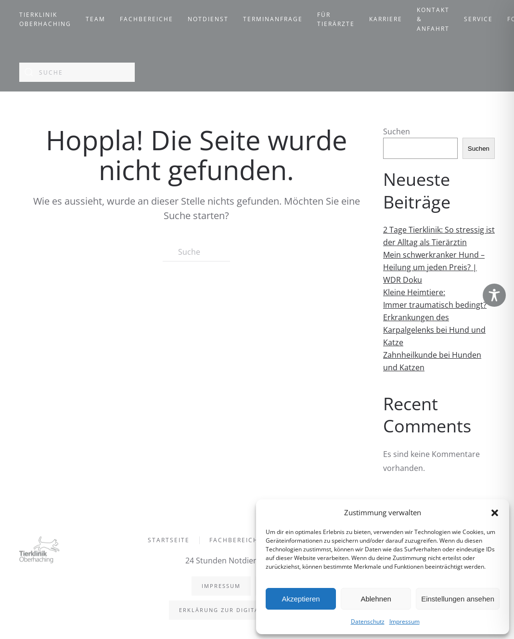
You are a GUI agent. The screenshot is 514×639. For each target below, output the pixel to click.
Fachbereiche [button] (146, 19)
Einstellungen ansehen (457, 599)
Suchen (396, 131)
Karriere (385, 19)
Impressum (404, 621)
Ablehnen (375, 599)
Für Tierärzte (336, 19)
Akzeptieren (301, 599)
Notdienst (208, 19)
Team (95, 19)
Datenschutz (368, 621)
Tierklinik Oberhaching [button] (45, 19)
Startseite (169, 541)
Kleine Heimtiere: (414, 292)
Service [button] (478, 19)
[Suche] (77, 72)
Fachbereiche (236, 541)
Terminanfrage (273, 19)
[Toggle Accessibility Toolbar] (494, 295)
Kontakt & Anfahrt (433, 19)
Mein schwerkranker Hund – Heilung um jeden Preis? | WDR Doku (434, 267)
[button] (495, 512)
